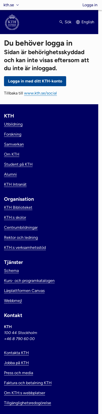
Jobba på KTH (16, 362)
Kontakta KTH (16, 352)
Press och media (18, 372)
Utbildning (13, 124)
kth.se (9, 5)
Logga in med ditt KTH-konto (35, 81)
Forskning (12, 134)
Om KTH (11, 154)
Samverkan (14, 144)
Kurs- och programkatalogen (29, 280)
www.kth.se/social (40, 93)
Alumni (10, 174)
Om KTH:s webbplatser (24, 392)
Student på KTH (18, 164)
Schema (11, 270)
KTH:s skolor (15, 217)
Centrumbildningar (21, 227)
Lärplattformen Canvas (24, 290)
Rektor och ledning (21, 237)
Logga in (89, 5)
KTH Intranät (15, 184)
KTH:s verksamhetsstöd (25, 247)
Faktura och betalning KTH (28, 382)
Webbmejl (13, 300)
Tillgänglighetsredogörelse (27, 402)
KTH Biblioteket (18, 207)
